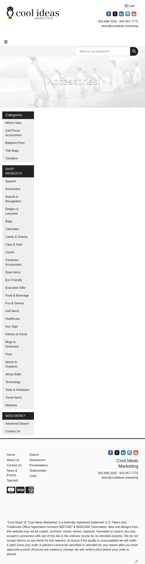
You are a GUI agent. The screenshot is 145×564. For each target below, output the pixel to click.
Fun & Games (14, 303)
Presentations (38, 465)
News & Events (12, 473)
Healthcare (12, 318)
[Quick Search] (102, 51)
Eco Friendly (13, 280)
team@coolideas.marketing (120, 26)
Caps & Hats (13, 244)
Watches (11, 405)
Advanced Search (17, 423)
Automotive (12, 189)
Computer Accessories (13, 262)
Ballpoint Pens (15, 142)
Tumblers (11, 158)
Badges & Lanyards (11, 211)
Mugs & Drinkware (12, 344)
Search (34, 454)
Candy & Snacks (16, 236)
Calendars (12, 229)
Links (32, 475)
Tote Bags (12, 150)
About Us (13, 460)
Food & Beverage (17, 295)
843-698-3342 (107, 21)
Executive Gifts (15, 287)
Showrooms (37, 460)
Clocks (9, 252)
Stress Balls (13, 374)
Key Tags (11, 326)
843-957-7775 (128, 21)
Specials (12, 480)
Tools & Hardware (17, 389)
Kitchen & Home (16, 334)
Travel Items (13, 397)
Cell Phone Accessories (13, 133)
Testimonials (37, 470)
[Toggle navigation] (6, 42)
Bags (8, 221)
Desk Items (12, 272)
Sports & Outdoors (11, 364)
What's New (13, 122)
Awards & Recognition (13, 199)
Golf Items (12, 311)
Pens (8, 354)
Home (11, 454)
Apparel (10, 181)
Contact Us (12, 431)
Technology (13, 382)
